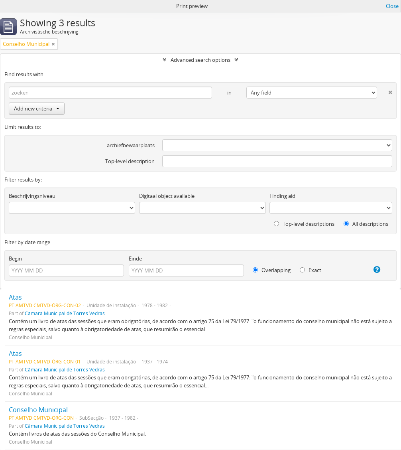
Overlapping (272, 270)
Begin (15, 258)
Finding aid (282, 195)
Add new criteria (36, 108)
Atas (15, 297)
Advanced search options (200, 59)
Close (392, 6)
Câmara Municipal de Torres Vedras (65, 313)
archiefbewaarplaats (131, 145)
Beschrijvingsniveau (32, 195)
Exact (310, 270)
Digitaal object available (167, 195)
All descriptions (366, 223)
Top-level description (130, 161)
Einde (135, 258)
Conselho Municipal (38, 409)
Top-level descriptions (304, 223)
